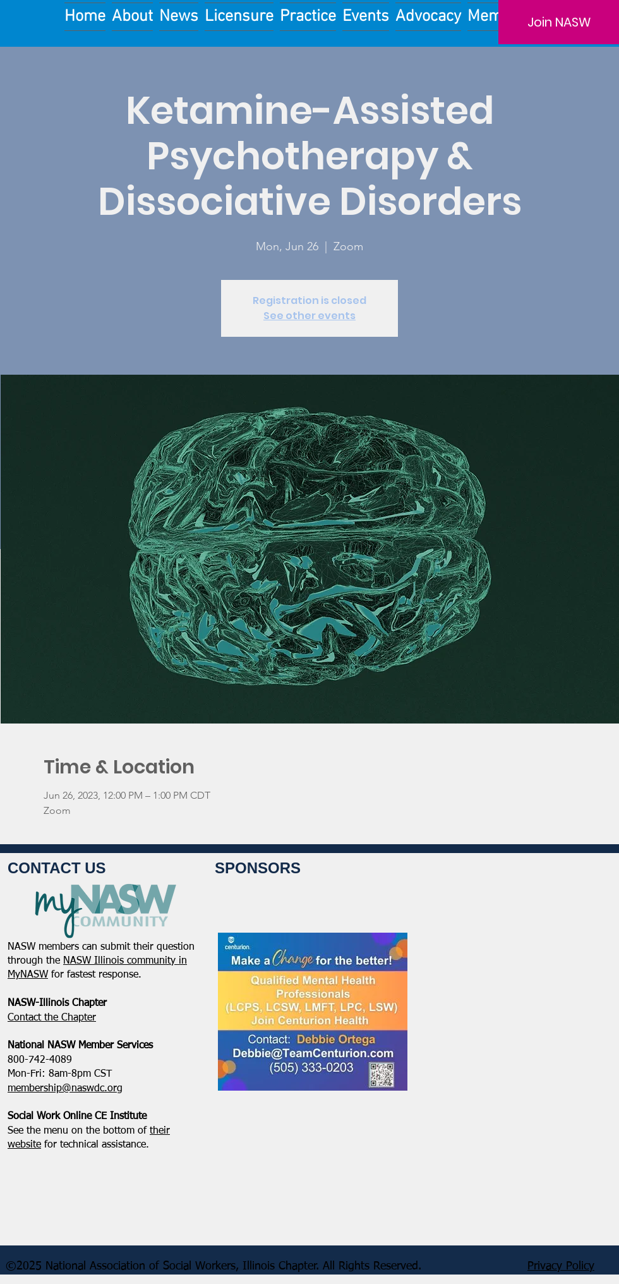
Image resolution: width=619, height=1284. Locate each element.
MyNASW (28, 975)
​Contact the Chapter (52, 1018)
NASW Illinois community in (125, 961)
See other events (309, 315)
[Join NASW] (558, 22)
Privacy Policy (560, 1266)
